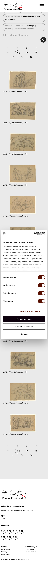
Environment (6, 554)
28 (31, 57)
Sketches (8, 26)
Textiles (8, 29)
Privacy (4, 552)
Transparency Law (31, 547)
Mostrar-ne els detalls (30, 311)
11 (36, 52)
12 (13, 57)
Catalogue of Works (12, 16)
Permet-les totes (24, 319)
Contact (4, 547)
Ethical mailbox (30, 552)
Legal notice (5, 549)
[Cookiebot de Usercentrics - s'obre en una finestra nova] (34, 233)
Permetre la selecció (24, 326)
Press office (29, 549)
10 (27, 52)
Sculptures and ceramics (24, 29)
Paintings (19, 26)
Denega (23, 334)
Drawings (30, 26)
